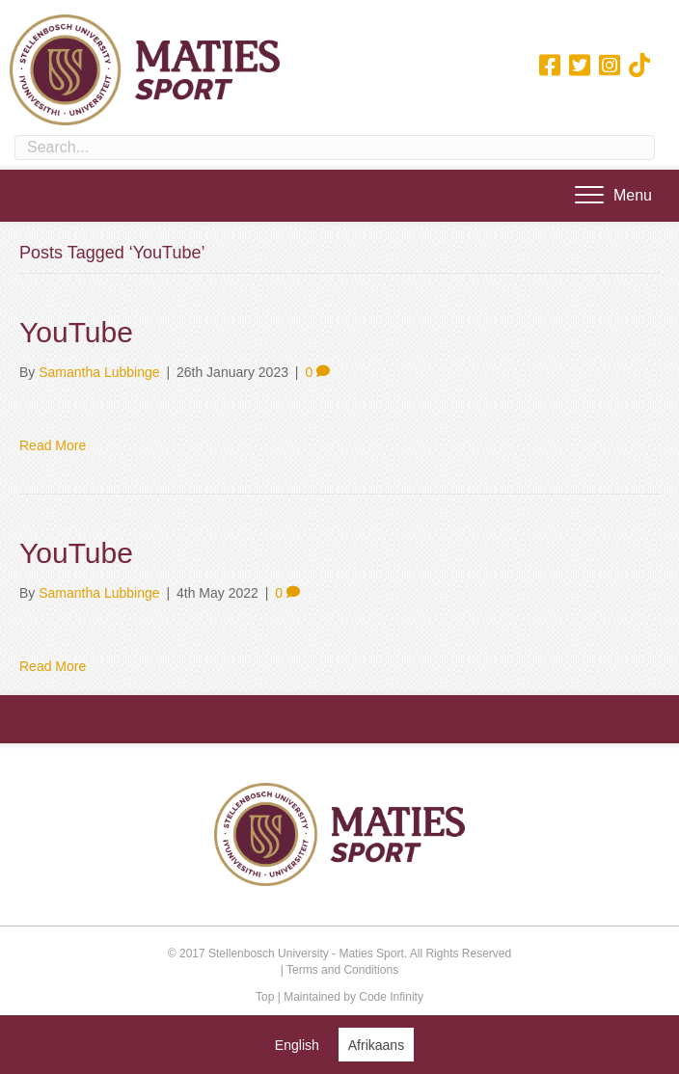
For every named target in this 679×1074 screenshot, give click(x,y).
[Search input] (334, 147)
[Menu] (613, 195)
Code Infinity (391, 997)
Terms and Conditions (342, 970)
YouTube (76, 332)
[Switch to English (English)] (297, 1044)
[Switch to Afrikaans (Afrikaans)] (376, 1044)
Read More (52, 445)
